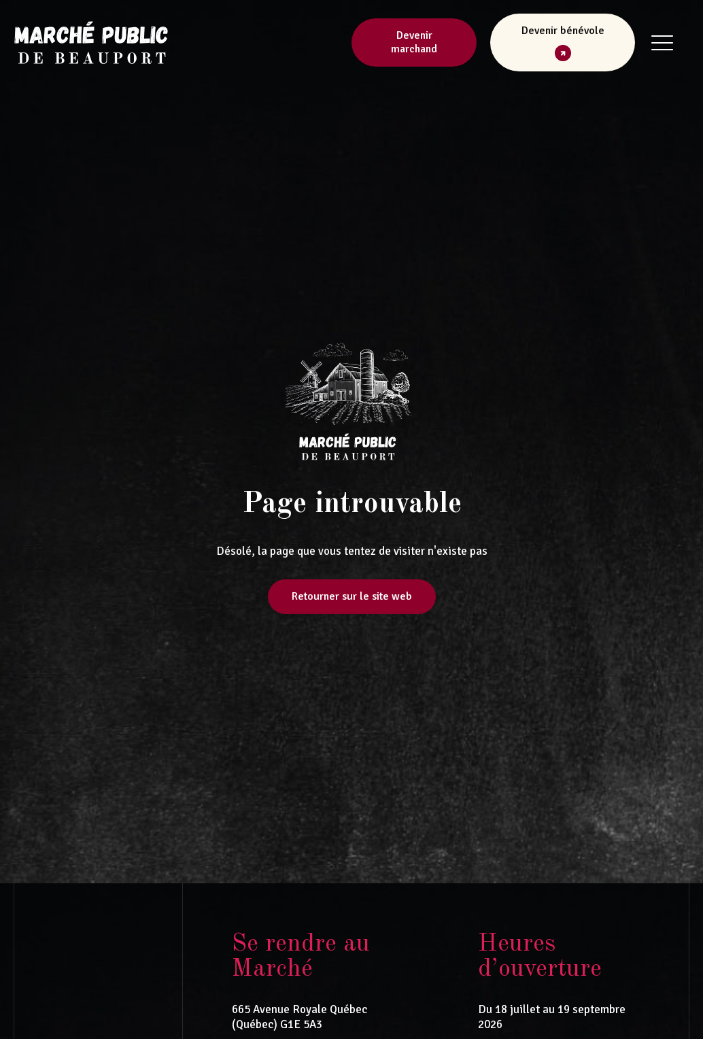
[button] (562, 42)
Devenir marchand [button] (414, 42)
